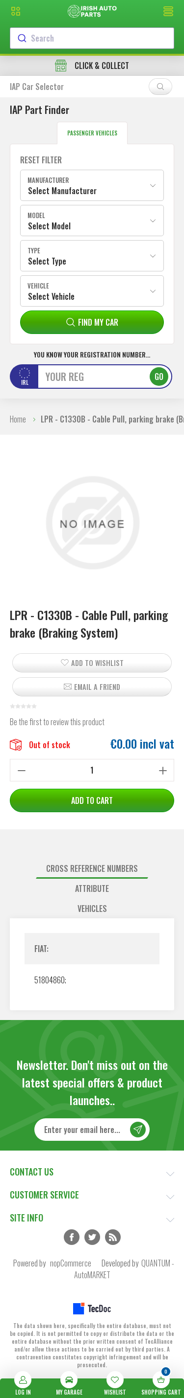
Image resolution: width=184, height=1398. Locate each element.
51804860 (49, 980)
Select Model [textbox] (49, 226)
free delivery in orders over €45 (92, 65)
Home (18, 419)
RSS (113, 1237)
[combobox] (92, 38)
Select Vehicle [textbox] (51, 296)
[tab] (92, 869)
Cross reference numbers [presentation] (92, 868)
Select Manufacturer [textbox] (62, 191)
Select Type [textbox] (47, 261)
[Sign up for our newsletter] (92, 1129)
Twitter (92, 1237)
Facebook (72, 1237)
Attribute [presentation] (92, 888)
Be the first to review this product (57, 722)
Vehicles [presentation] (92, 908)
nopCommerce (70, 1263)
